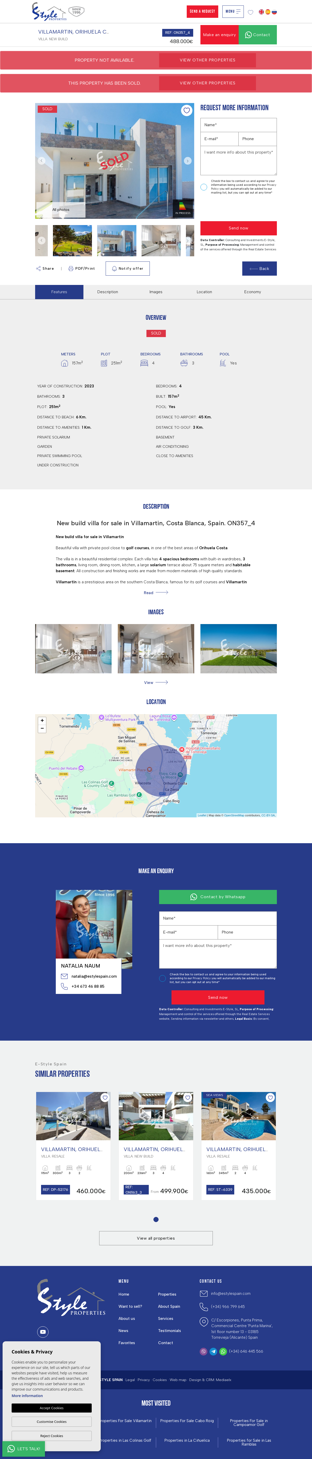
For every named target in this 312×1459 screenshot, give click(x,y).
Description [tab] (107, 292)
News (123, 1330)
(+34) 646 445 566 (246, 1351)
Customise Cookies (51, 1421)
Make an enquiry (219, 34)
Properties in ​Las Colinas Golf (125, 1440)
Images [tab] (156, 292)
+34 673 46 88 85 (82, 986)
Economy (252, 292)
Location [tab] (204, 292)
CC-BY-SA (268, 815)
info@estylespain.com (231, 1293)
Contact (165, 1343)
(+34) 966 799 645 (228, 1306)
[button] (156, 682)
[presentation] (227, 208)
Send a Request (202, 12)
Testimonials (169, 1330)
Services (165, 1318)
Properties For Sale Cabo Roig (187, 1421)
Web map (178, 1380)
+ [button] (42, 721)
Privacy (144, 1380)
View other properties (208, 60)
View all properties (156, 1238)
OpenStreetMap (234, 815)
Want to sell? (130, 1306)
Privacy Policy (202, 978)
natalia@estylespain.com (88, 976)
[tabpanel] (73, 1146)
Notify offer (128, 268)
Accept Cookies (52, 1408)
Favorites (127, 1343)
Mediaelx (223, 1380)
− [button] (42, 729)
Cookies (160, 1380)
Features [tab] (59, 292)
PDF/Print (81, 268)
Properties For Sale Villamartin (125, 1421)
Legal (130, 1380)
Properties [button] (167, 1294)
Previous (40, 161)
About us (127, 1318)
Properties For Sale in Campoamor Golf (249, 1423)
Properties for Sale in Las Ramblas (249, 1442)
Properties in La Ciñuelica (187, 1440)
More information (27, 1395)
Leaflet (202, 815)
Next (189, 161)
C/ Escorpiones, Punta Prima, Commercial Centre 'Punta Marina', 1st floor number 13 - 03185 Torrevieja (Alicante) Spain (242, 1329)
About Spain (169, 1306)
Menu (233, 12)
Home (124, 1294)
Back (259, 268)
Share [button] (45, 268)
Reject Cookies (51, 1435)
